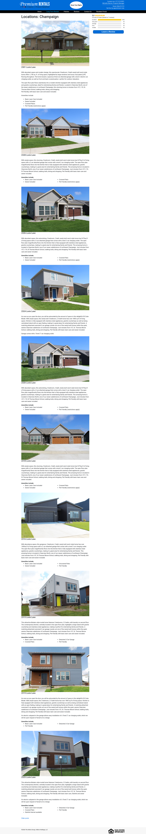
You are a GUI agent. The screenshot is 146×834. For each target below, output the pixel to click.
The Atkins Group (30, 829)
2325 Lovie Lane (28, 777)
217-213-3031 (120, 1)
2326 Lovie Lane (28, 233)
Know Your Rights (76, 5)
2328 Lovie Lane (28, 155)
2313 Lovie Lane (28, 617)
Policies (66, 11)
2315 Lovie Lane (28, 693)
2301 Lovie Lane (28, 67)
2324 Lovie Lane (28, 311)
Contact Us (88, 11)
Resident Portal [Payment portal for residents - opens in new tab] (101, 11)
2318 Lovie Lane (28, 461)
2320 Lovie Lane (28, 383)
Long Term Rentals (52, 11)
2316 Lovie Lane (28, 539)
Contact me (111, 1)
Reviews (76, 11)
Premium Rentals (35, 5)
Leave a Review (108, 32)
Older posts (25, 818)
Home (40, 11)
